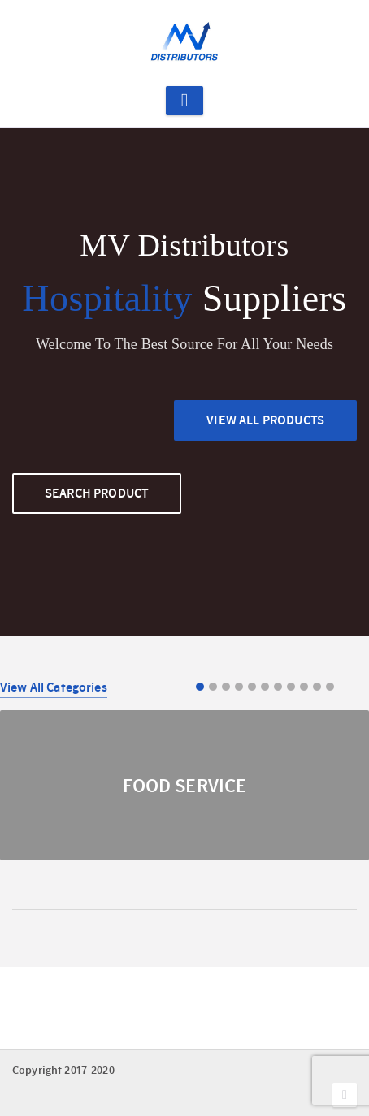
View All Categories (53, 687)
